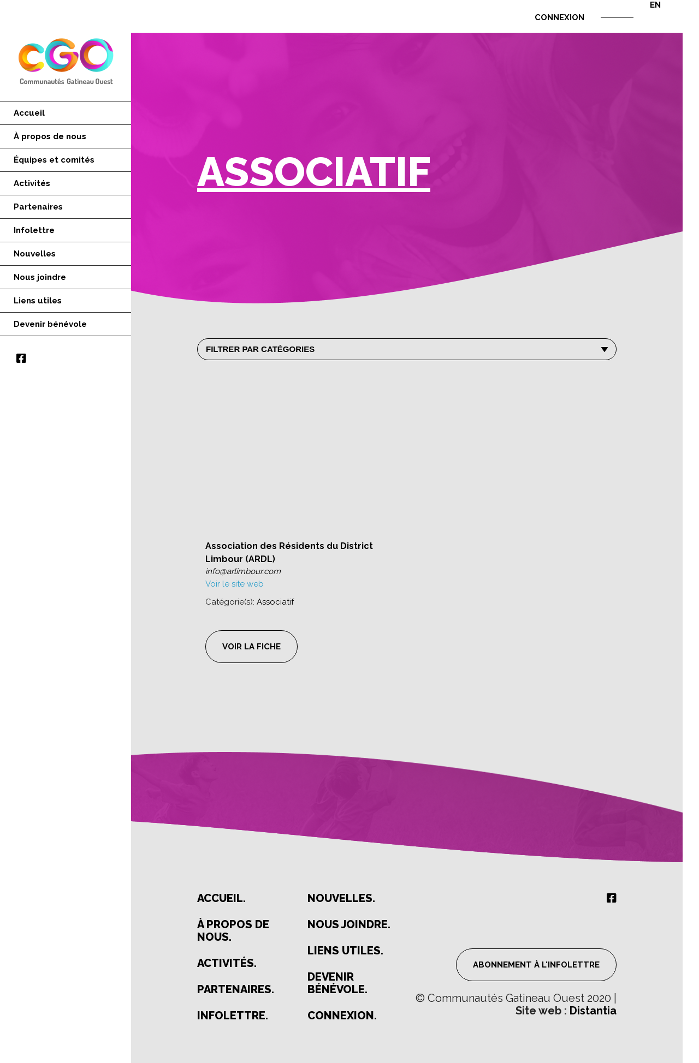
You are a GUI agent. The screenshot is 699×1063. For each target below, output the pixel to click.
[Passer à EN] (647, 5)
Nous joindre (40, 277)
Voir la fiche (251, 647)
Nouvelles (35, 254)
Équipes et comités (54, 160)
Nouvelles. (341, 898)
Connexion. (342, 1016)
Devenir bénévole (50, 324)
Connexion (559, 17)
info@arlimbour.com (243, 571)
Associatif (275, 602)
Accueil (29, 113)
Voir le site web (234, 584)
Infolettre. (232, 1016)
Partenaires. (235, 989)
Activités (32, 183)
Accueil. (221, 898)
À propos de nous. (233, 930)
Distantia (593, 1010)
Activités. (227, 963)
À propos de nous (50, 136)
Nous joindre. (348, 924)
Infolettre (34, 230)
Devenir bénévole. (337, 983)
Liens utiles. (345, 951)
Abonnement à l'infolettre (536, 965)
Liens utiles (38, 301)
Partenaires (38, 207)
